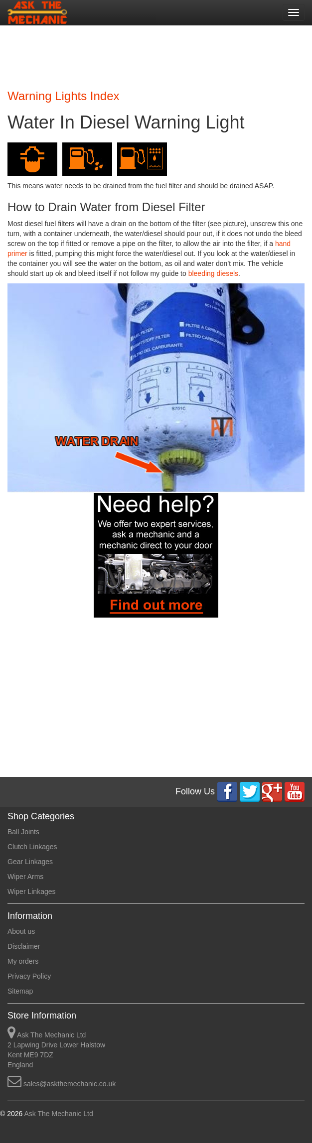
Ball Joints (23, 832)
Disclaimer (23, 946)
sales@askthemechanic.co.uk (69, 1084)
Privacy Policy (29, 976)
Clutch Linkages (32, 847)
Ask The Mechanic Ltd (57, 1114)
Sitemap (20, 991)
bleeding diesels (213, 273)
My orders (22, 961)
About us (21, 931)
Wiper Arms (25, 877)
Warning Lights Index (63, 96)
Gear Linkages (30, 862)
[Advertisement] (152, 55)
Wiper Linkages (31, 891)
